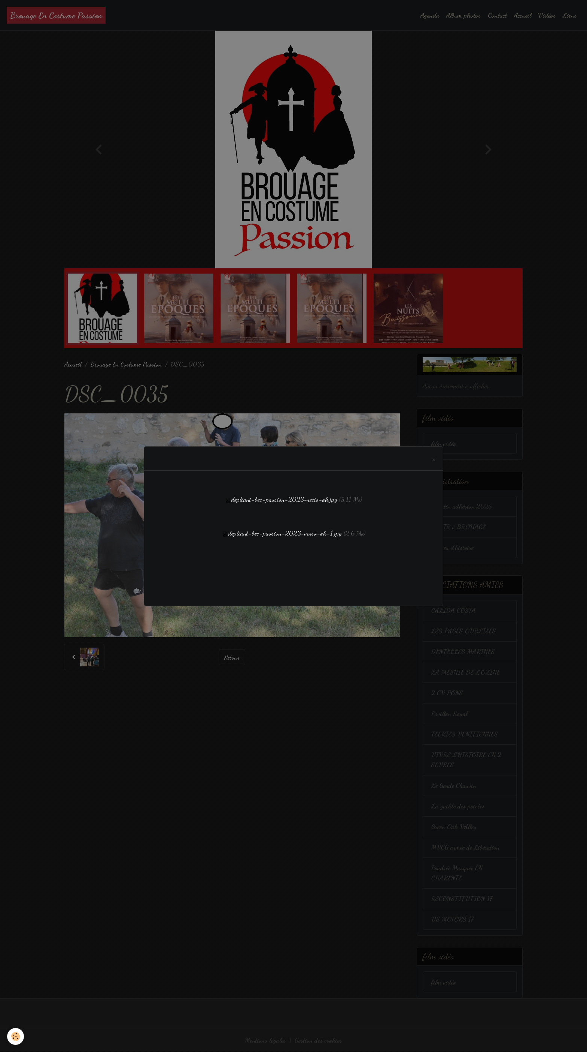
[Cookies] (15, 1036)
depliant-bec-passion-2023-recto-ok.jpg (284, 499)
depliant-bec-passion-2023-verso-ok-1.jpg (285, 533)
